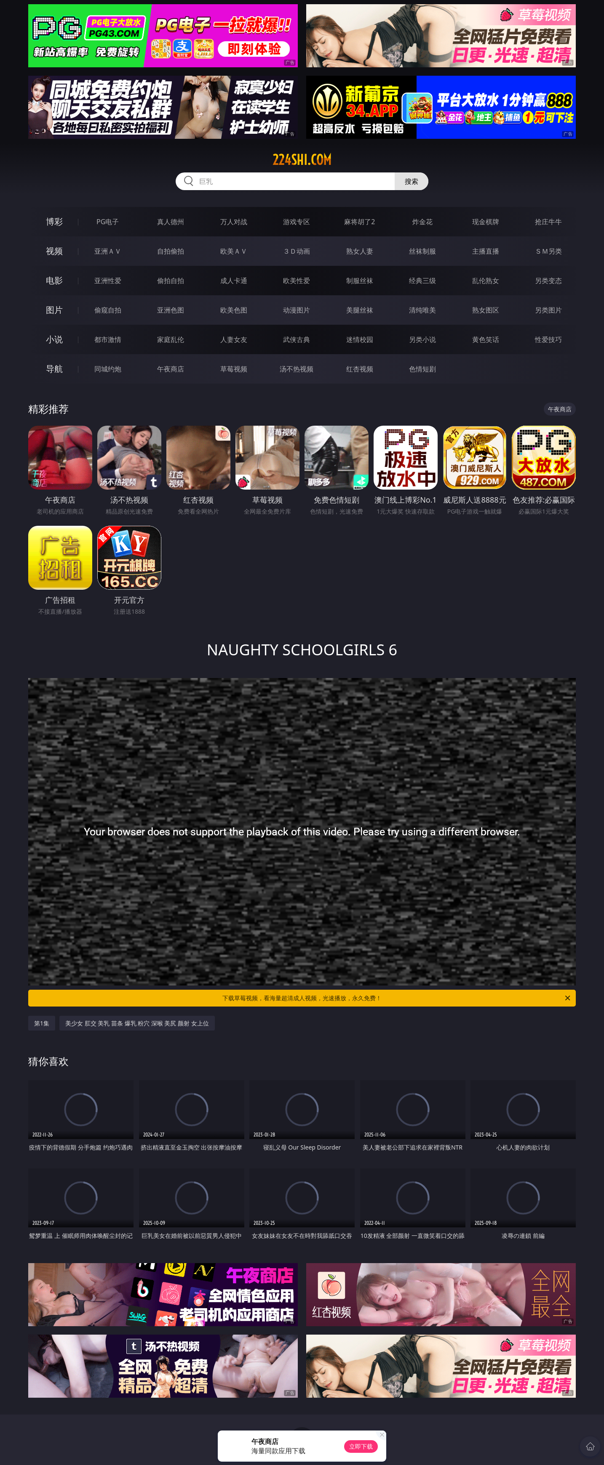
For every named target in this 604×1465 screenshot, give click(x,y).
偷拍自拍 (170, 280)
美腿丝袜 (359, 310)
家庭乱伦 (170, 339)
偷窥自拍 (107, 310)
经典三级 (422, 280)
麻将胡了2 (359, 221)
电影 (54, 280)
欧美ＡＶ (233, 251)
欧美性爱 (296, 280)
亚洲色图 (170, 310)
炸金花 (422, 221)
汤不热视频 (296, 369)
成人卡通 (233, 280)
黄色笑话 (485, 339)
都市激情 (107, 339)
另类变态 (548, 280)
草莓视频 (233, 369)
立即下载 (361, 1446)
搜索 (411, 181)
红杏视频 (359, 369)
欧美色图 (233, 310)
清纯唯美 (422, 310)
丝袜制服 (422, 251)
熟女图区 (485, 310)
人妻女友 (233, 339)
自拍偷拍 (170, 251)
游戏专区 (296, 221)
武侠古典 (296, 339)
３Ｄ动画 (296, 251)
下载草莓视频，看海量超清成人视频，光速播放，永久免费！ (397, 998)
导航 (54, 368)
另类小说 (422, 339)
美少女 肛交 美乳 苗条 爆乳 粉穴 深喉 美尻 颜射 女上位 (137, 1023)
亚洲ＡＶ (107, 251)
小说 (54, 339)
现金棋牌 (485, 221)
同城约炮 (107, 369)
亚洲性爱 (107, 280)
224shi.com (302, 159)
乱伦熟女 (485, 280)
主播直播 (485, 251)
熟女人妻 (359, 251)
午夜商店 (170, 369)
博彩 (54, 221)
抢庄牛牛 (548, 221)
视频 (54, 251)
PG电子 (107, 221)
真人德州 (170, 221)
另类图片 (548, 310)
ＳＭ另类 (548, 251)
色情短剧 (422, 369)
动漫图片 (296, 310)
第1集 (41, 1023)
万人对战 (233, 221)
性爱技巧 (548, 339)
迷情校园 (359, 339)
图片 (54, 309)
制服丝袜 (359, 280)
